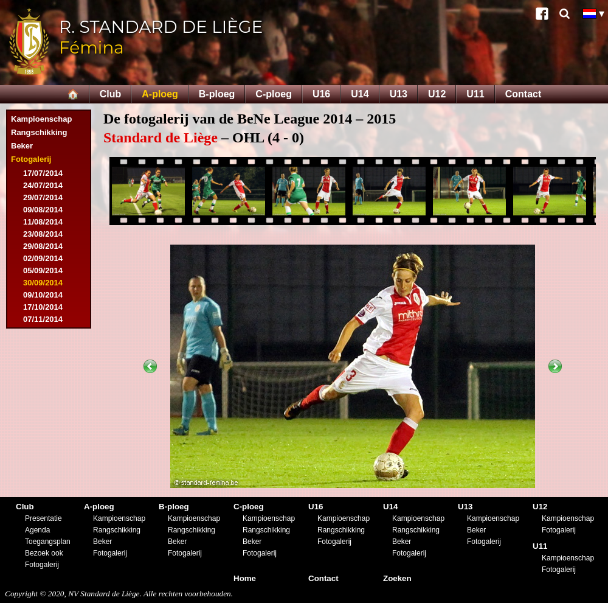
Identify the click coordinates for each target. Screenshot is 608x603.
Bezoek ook (44, 553)
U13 (398, 94)
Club (111, 94)
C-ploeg (273, 94)
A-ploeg (160, 94)
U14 (359, 94)
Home (244, 578)
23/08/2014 (43, 234)
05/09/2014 (43, 270)
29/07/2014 (43, 197)
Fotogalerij (31, 159)
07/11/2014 (43, 319)
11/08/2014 (43, 221)
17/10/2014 (43, 307)
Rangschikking (39, 132)
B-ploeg (217, 94)
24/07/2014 (43, 185)
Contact (523, 94)
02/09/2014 (43, 258)
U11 (475, 94)
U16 (321, 94)
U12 (437, 94)
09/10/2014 (43, 294)
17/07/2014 (43, 173)
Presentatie (43, 518)
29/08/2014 (43, 246)
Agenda (37, 530)
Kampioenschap (41, 119)
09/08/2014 (43, 209)
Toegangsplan (48, 541)
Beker (22, 145)
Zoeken (397, 578)
